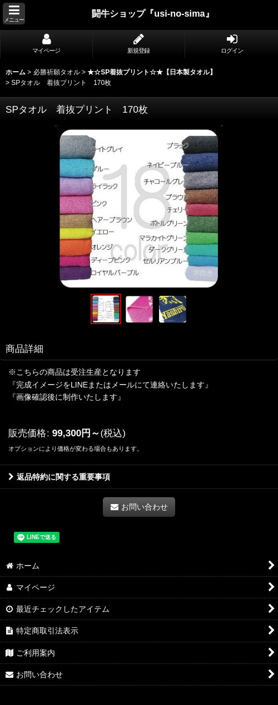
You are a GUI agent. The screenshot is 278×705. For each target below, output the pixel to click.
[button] (14, 13)
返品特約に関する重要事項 (59, 476)
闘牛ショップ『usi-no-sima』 (153, 13)
